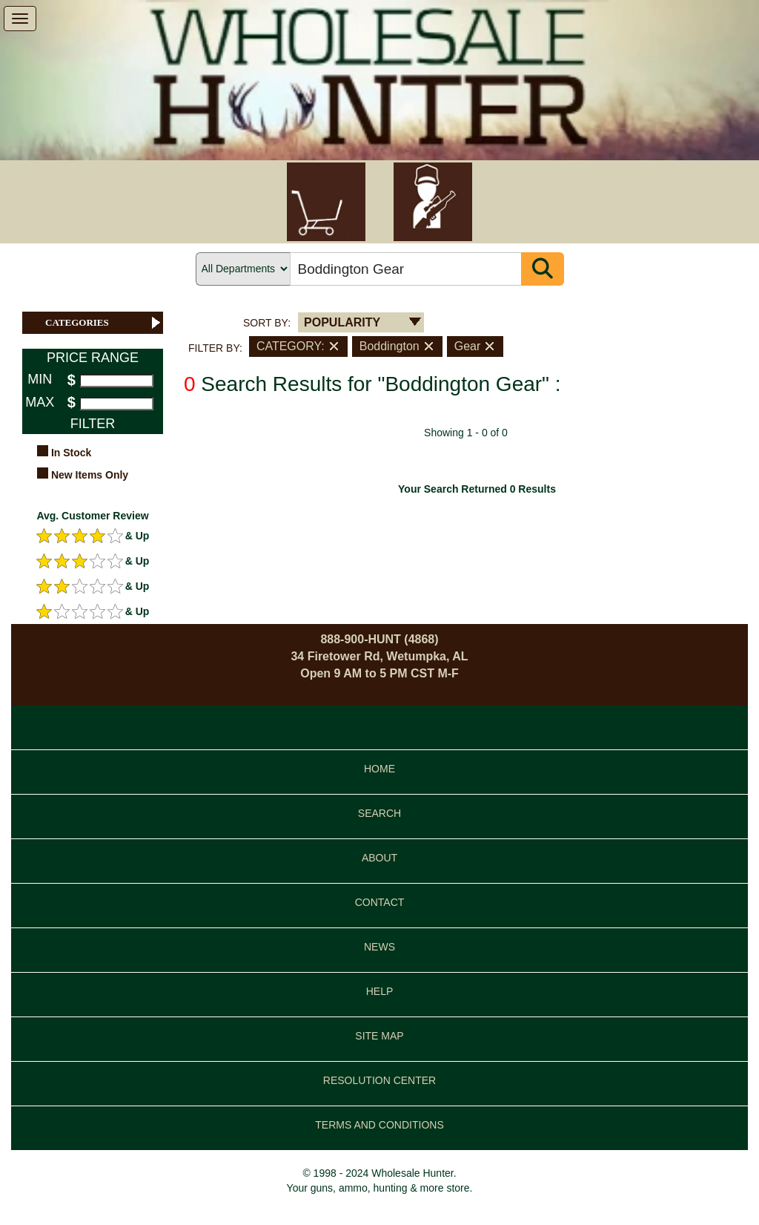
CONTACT (380, 902)
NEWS (379, 947)
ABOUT (379, 858)
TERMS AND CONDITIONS (379, 1125)
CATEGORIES (104, 323)
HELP (380, 991)
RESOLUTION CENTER (379, 1080)
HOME (379, 769)
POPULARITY (342, 322)
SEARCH (379, 813)
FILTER (93, 423)
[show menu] (20, 18)
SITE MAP (379, 1036)
